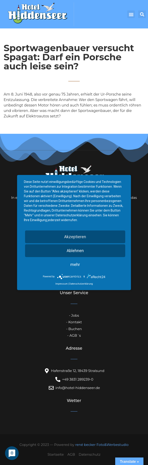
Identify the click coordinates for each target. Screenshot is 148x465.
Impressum (61, 284)
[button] (131, 14)
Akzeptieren (75, 236)
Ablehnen (75, 250)
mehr (75, 264)
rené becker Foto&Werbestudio (102, 444)
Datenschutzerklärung (81, 284)
